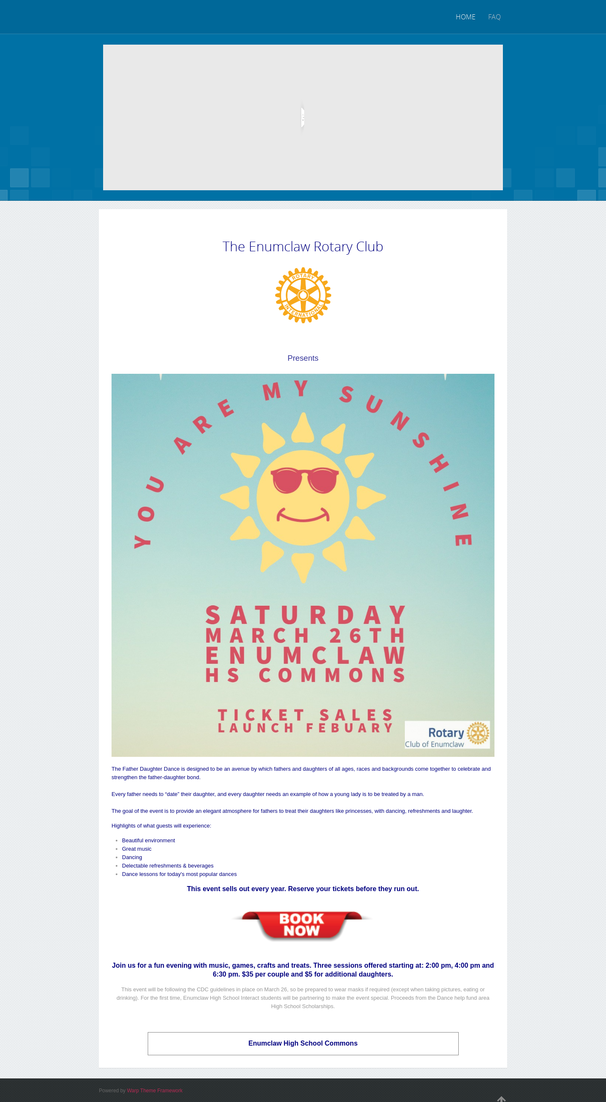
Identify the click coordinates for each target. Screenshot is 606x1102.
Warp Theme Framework (155, 1091)
